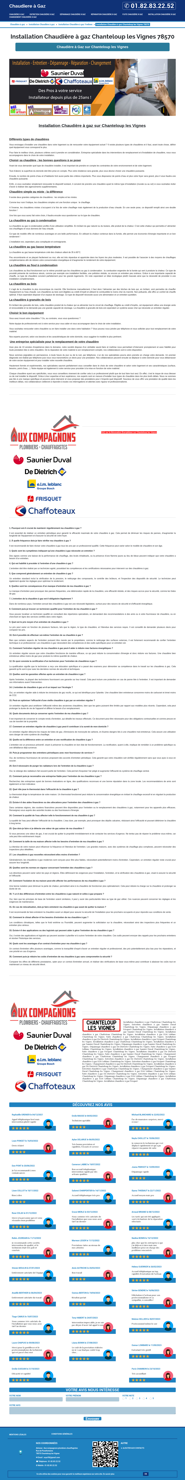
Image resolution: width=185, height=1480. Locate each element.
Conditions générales (61, 1434)
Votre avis (14, 1405)
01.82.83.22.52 (54, 1461)
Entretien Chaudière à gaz (42, 14)
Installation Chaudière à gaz (162, 14)
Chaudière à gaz (16, 14)
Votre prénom (73, 1395)
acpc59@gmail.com (52, 1457)
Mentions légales (17, 1435)
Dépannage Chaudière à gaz (73, 14)
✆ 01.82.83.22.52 (149, 5)
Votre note (128, 1395)
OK (146, 1474)
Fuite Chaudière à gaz (132, 14)
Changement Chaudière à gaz (23, 17)
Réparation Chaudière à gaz (104, 14)
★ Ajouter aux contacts (132, 1448)
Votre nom (15, 1395)
